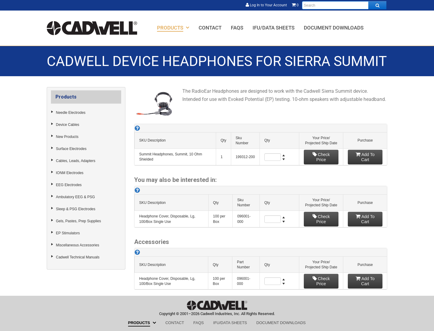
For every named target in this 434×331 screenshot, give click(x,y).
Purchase (365, 140)
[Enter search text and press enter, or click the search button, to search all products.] (344, 5)
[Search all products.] (377, 5)
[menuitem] (173, 27)
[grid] (260, 145)
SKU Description (152, 140)
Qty (223, 140)
